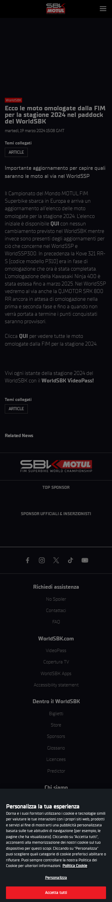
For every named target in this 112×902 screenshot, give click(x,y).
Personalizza (56, 877)
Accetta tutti (56, 892)
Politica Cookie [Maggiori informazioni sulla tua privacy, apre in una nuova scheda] (74, 865)
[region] (56, 845)
